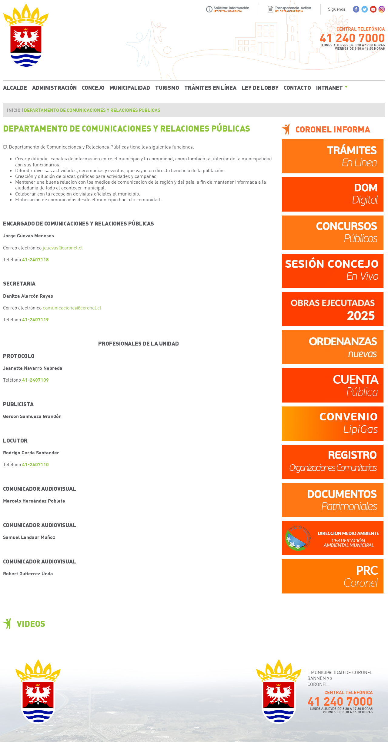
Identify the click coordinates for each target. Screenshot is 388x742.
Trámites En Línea (210, 87)
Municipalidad (130, 87)
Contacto (297, 87)
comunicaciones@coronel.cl (72, 307)
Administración (54, 87)
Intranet (329, 87)
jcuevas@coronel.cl (63, 247)
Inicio (14, 110)
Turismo (167, 87)
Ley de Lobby (260, 87)
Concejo (93, 87)
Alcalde (15, 87)
